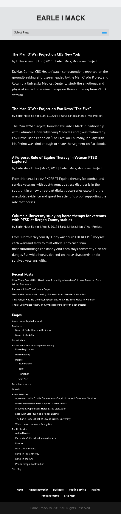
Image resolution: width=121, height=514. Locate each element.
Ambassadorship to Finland (27, 321)
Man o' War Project (85, 61)
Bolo (21, 368)
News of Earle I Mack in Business (33, 330)
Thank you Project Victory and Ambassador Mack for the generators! (49, 304)
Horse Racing (22, 354)
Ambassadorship (38, 489)
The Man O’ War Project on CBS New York (46, 54)
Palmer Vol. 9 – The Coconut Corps (31, 289)
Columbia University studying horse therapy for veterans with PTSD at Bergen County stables (59, 217)
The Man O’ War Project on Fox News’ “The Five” (51, 108)
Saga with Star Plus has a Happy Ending (37, 413)
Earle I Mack (18, 340)
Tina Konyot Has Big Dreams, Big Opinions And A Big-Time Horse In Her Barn (53, 299)
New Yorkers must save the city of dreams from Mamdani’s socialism (49, 294)
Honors (19, 443)
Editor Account (26, 61)
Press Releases (20, 394)
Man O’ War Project (25, 448)
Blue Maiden (25, 363)
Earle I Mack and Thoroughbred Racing (33, 345)
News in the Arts (24, 458)
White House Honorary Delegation (34, 424)
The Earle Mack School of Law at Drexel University (43, 418)
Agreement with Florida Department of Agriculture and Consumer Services (55, 398)
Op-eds (16, 389)
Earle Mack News (21, 384)
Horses (19, 359)
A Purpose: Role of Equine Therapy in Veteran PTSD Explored (54, 159)
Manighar (24, 373)
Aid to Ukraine (23, 433)
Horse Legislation (24, 349)
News (20, 489)
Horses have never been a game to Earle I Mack (41, 403)
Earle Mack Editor (27, 116)
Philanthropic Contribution (29, 463)
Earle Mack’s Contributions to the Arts (35, 438)
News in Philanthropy (27, 453)
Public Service (19, 429)
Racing (96, 489)
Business (17, 326)
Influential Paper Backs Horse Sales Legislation (40, 408)
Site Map (16, 469)
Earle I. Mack (63, 61)
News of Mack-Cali (25, 335)
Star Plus (23, 379)
